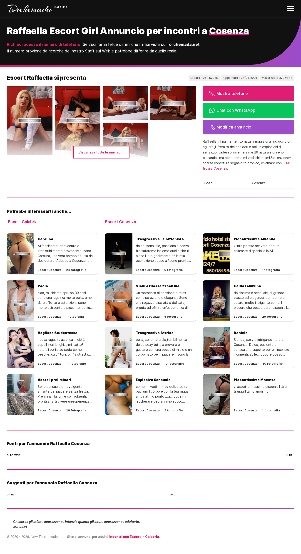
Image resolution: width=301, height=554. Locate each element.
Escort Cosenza (120, 221)
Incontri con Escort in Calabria (134, 537)
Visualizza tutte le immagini (101, 152)
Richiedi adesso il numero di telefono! (44, 44)
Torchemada (29, 9)
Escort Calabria (22, 221)
